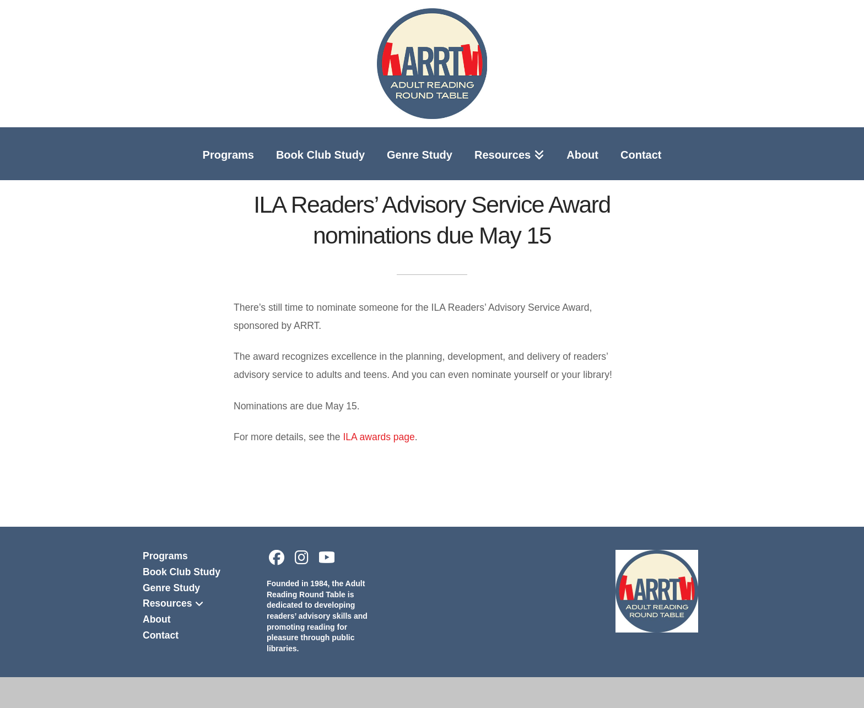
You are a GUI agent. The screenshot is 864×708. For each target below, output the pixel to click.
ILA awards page (378, 436)
